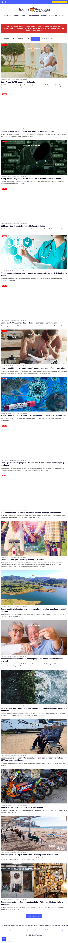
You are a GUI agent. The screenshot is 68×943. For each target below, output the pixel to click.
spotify (61, 930)
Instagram (22, 930)
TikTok (46, 930)
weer (24, 15)
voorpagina (7, 15)
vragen (13, 925)
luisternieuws (33, 15)
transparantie (56, 925)
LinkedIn (53, 930)
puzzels (44, 15)
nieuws (16, 15)
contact (18, 925)
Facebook (14, 930)
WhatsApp (5, 930)
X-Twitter (31, 930)
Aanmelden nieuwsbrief (60, 2)
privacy (36, 925)
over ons (24, 925)
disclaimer (48, 925)
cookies (41, 925)
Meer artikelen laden (34, 916)
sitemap (30, 925)
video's (61, 15)
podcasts (53, 15)
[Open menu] (2, 2)
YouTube (39, 930)
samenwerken (6, 925)
